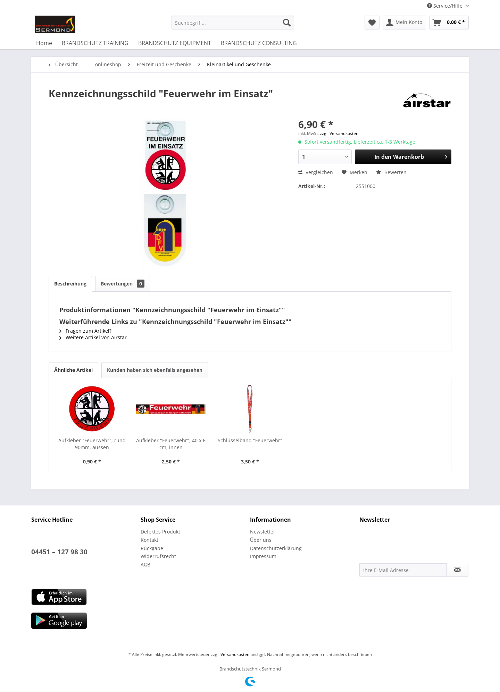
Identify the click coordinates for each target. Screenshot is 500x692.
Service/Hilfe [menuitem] (445, 5)
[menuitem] (233, 22)
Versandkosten (234, 654)
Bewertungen (122, 284)
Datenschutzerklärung (276, 548)
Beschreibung (70, 283)
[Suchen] (287, 22)
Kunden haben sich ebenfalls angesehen (154, 370)
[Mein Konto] (404, 22)
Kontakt (149, 540)
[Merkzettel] (372, 22)
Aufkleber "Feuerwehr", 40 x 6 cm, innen (171, 444)
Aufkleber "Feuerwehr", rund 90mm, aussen (92, 444)
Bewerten (391, 172)
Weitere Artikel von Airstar (93, 337)
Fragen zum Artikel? (85, 330)
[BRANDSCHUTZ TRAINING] (95, 43)
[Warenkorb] (449, 22)
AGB (145, 564)
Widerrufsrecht (158, 556)
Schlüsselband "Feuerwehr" (250, 440)
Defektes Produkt (160, 531)
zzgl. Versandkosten (339, 133)
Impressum (263, 556)
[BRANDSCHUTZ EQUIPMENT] (174, 43)
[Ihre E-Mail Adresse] (403, 570)
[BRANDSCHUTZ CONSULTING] (259, 43)
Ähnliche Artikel (73, 370)
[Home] (44, 43)
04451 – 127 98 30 (59, 551)
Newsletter (262, 531)
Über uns (261, 540)
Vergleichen (315, 172)
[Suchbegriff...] (233, 22)
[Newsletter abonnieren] (457, 570)
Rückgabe (152, 548)
